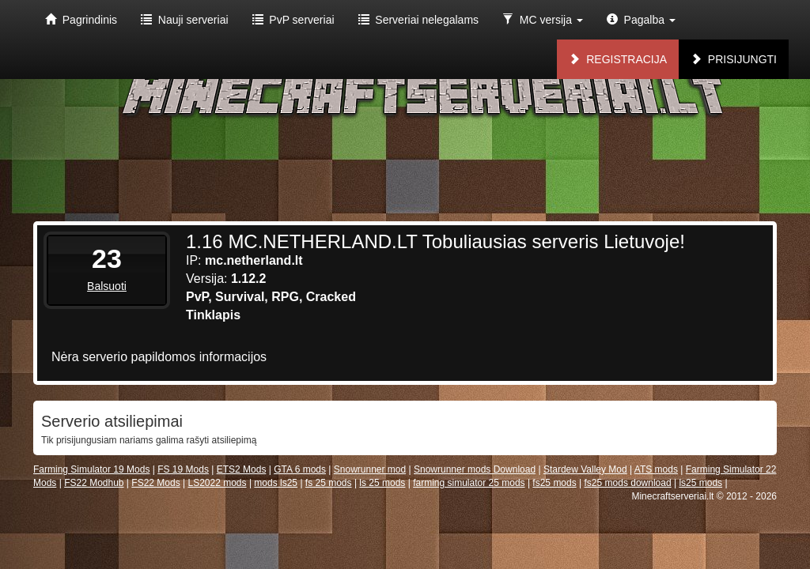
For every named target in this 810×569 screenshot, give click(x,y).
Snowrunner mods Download (475, 469)
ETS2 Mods (242, 469)
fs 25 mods (328, 482)
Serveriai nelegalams (418, 19)
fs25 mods (554, 482)
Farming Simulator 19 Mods (91, 469)
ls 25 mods (382, 482)
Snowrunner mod (370, 469)
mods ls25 (275, 482)
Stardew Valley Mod (585, 469)
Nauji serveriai (184, 19)
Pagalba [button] (641, 19)
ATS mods (656, 469)
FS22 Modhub (93, 482)
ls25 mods (700, 482)
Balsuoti (107, 286)
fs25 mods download (628, 482)
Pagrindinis (81, 19)
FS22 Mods (155, 482)
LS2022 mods (216, 482)
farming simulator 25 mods (468, 482)
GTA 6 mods (300, 469)
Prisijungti (734, 59)
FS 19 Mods (183, 469)
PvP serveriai (293, 19)
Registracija (618, 59)
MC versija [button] (542, 19)
